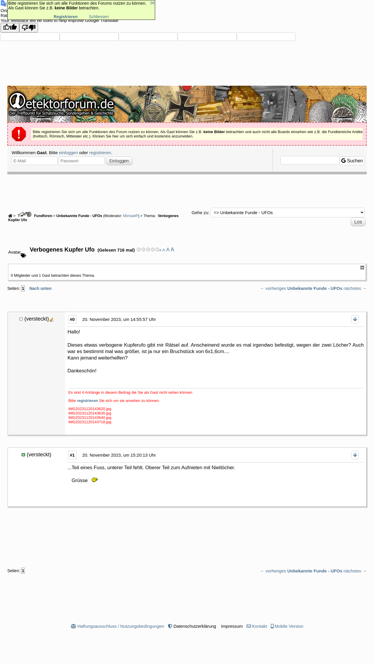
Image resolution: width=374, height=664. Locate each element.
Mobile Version (289, 626)
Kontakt (259, 626)
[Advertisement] (187, 190)
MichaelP (130, 216)
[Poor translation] (28, 27)
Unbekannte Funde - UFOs (79, 216)
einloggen (68, 152)
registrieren (100, 152)
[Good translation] (10, 27)
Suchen (352, 160)
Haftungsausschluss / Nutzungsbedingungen (120, 626)
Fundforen (34, 216)
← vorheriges (273, 288)
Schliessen (99, 16)
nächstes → (355, 288)
